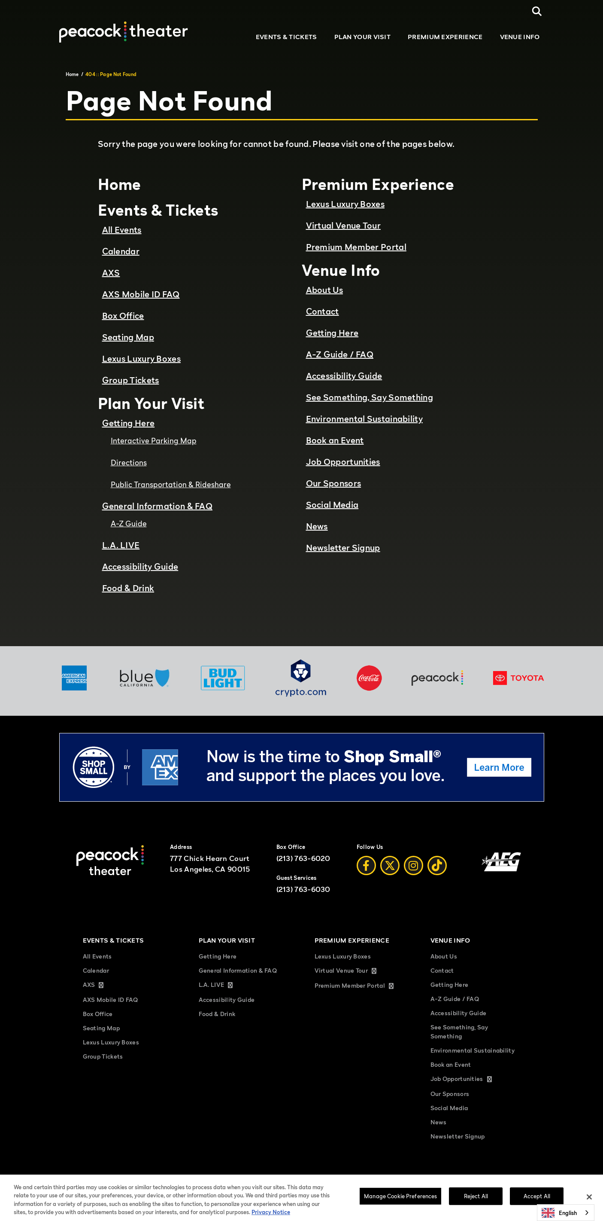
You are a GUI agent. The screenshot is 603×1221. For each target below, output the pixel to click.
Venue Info (520, 36)
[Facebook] (366, 865)
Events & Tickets (286, 36)
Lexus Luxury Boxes (141, 359)
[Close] (589, 1203)
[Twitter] (390, 865)
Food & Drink (128, 588)
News (317, 526)
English (559, 1213)
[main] (301, 351)
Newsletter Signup (343, 548)
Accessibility (502, 1178)
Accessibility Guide (140, 567)
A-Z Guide (129, 523)
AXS (111, 273)
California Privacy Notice (314, 1178)
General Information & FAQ (157, 506)
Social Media (332, 505)
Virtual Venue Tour (343, 225)
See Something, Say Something (369, 397)
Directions (129, 462)
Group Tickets (130, 380)
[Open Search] (537, 11)
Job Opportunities (343, 462)
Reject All (476, 1202)
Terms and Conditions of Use (208, 1178)
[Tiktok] (437, 865)
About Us (324, 290)
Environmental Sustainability (364, 419)
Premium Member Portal (356, 247)
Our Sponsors (333, 483)
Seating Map (128, 337)
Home (72, 74)
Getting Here (128, 423)
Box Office (123, 316)
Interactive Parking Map (154, 440)
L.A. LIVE (121, 545)
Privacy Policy (263, 1178)
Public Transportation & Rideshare (171, 484)
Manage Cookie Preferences (449, 1178)
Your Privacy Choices (386, 1178)
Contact (322, 311)
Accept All (537, 1202)
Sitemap (159, 1178)
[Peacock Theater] (123, 32)
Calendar (120, 251)
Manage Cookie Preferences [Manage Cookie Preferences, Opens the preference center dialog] (400, 1202)
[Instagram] (413, 865)
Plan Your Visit (362, 36)
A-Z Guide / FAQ (340, 354)
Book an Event (335, 440)
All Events (122, 230)
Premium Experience (445, 36)
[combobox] (565, 1212)
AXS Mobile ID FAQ (141, 294)
